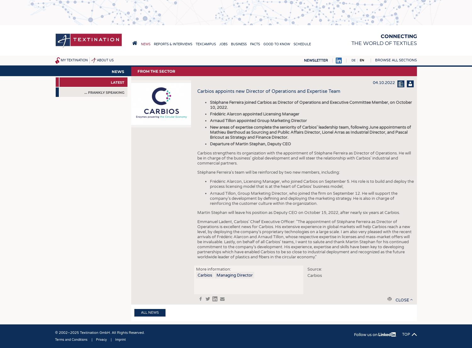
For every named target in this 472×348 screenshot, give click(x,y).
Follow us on (375, 334)
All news (150, 313)
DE (353, 60)
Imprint (120, 340)
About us (105, 60)
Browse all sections (396, 60)
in (215, 298)
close (402, 300)
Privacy (101, 340)
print (389, 298)
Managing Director (234, 275)
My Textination (74, 60)
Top (406, 334)
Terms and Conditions (71, 340)
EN (362, 60)
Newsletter (316, 61)
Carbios (205, 275)
